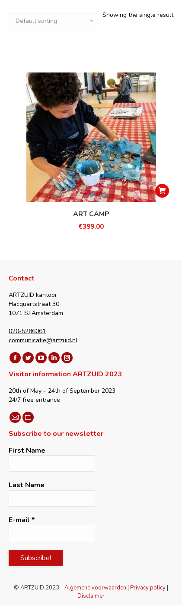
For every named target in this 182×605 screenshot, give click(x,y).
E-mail (22, 520)
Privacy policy (148, 588)
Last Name (27, 485)
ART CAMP (91, 214)
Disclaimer (91, 596)
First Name (27, 450)
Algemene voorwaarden (95, 588)
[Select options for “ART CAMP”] (162, 191)
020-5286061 (27, 331)
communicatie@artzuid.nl (43, 340)
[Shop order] (53, 21)
